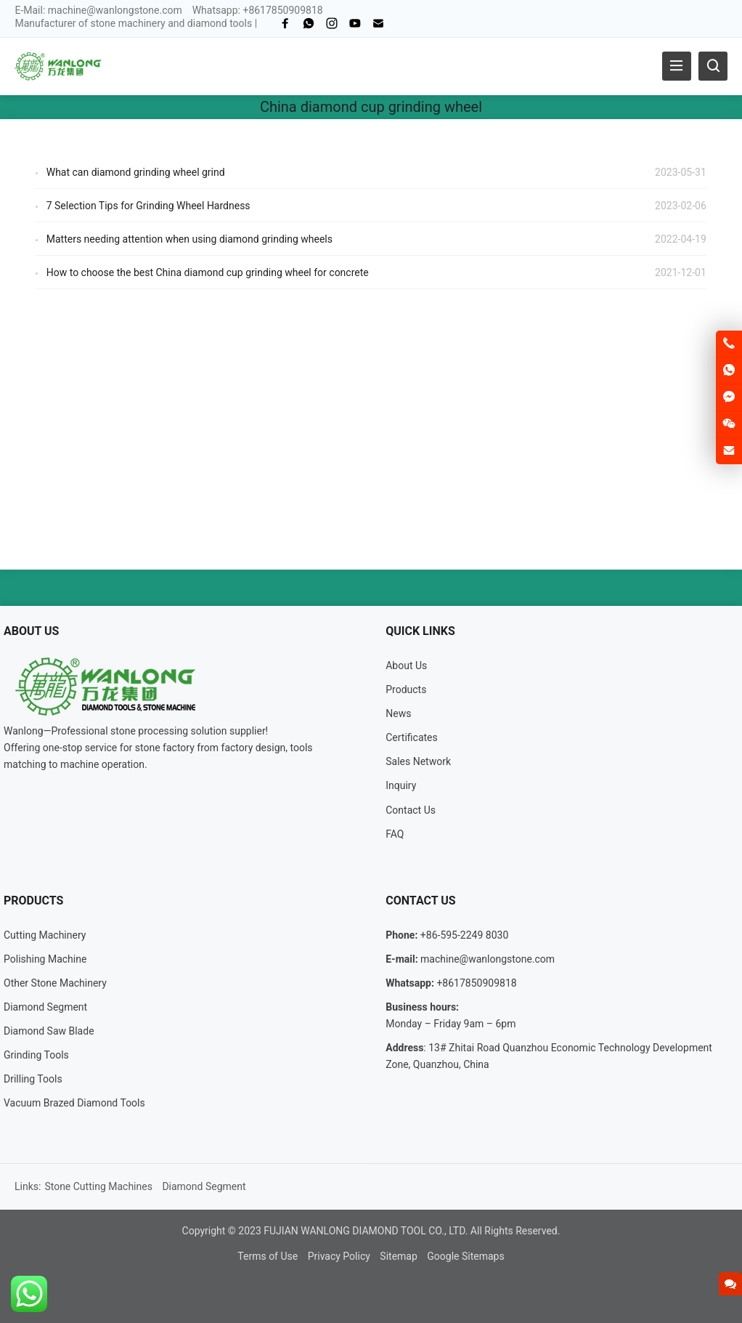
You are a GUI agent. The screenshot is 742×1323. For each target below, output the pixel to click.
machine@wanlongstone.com (115, 10)
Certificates (412, 737)
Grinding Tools (36, 1055)
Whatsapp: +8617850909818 (257, 10)
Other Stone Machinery (55, 983)
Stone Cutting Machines (98, 1186)
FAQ (395, 834)
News (398, 713)
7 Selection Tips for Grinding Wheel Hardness (148, 205)
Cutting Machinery (45, 935)
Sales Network (418, 761)
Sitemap (398, 1256)
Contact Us (411, 810)
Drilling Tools (33, 1079)
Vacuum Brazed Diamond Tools (74, 1103)
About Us (406, 665)
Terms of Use (267, 1256)
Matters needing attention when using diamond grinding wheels (189, 239)
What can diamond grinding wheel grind (135, 172)
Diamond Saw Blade (49, 1031)
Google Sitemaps (465, 1256)
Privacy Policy (339, 1256)
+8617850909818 (476, 983)
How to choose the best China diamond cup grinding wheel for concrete (207, 272)
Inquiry (401, 785)
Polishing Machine (45, 959)
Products (406, 689)
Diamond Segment (45, 1007)
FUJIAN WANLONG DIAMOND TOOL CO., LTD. (366, 1231)
